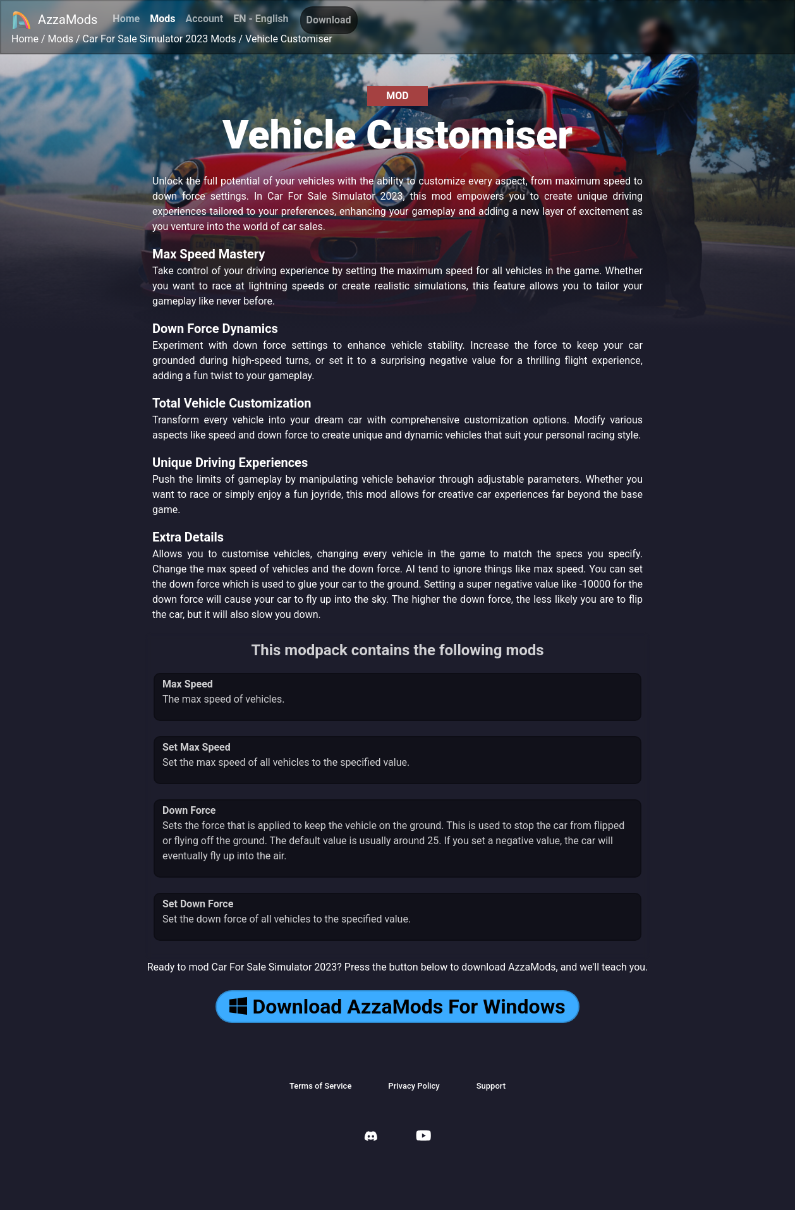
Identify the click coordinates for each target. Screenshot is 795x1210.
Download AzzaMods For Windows (397, 1007)
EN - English (260, 19)
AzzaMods (54, 20)
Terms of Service (320, 1086)
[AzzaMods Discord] (371, 1137)
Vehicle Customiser (288, 39)
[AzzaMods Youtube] (423, 1137)
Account (204, 19)
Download (328, 20)
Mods (162, 19)
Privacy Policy (413, 1086)
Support (491, 1086)
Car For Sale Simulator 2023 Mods (159, 39)
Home (126, 19)
